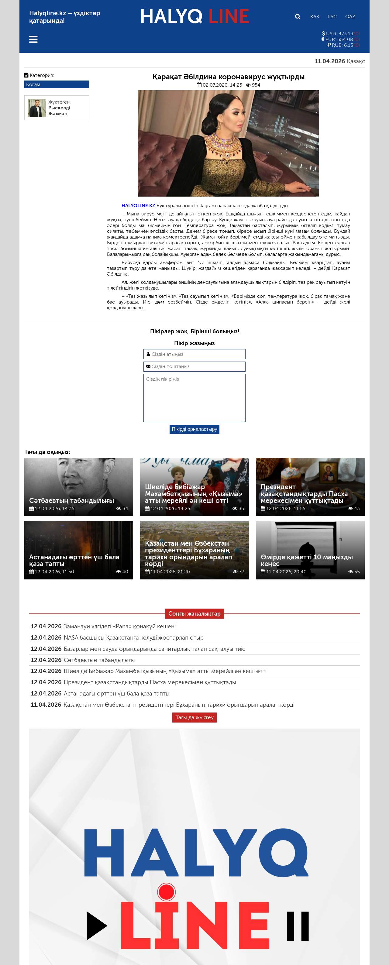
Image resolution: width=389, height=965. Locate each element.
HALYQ (194, 16)
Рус (332, 16)
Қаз (314, 16)
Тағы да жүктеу (195, 727)
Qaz (350, 16)
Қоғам (33, 84)
